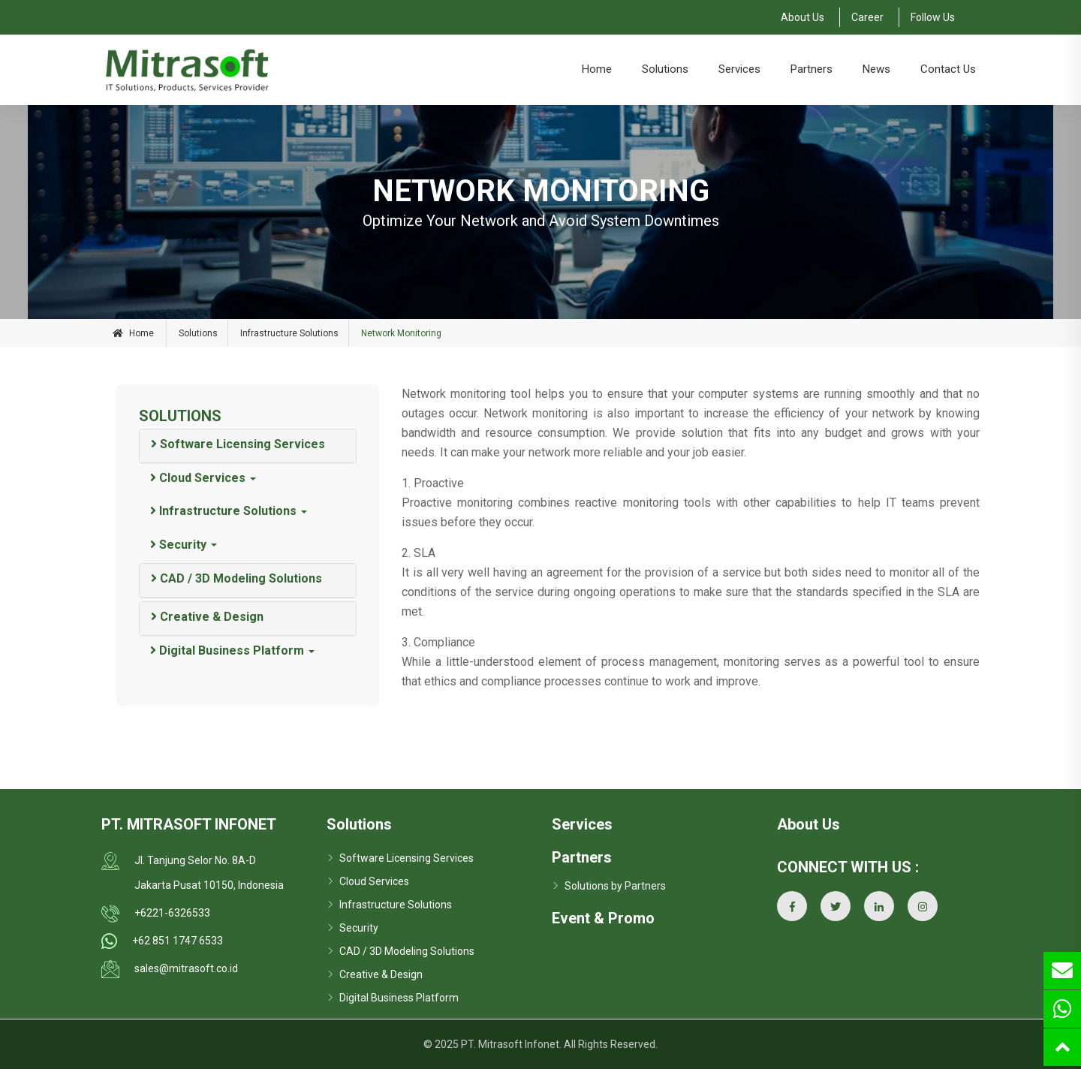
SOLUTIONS (180, 416)
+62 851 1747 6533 (177, 941)
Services (739, 69)
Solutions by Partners (615, 886)
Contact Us (948, 69)
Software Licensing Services (238, 444)
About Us (802, 17)
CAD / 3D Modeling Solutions (236, 578)
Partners (811, 69)
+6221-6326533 (172, 913)
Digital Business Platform (227, 650)
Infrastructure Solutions (289, 333)
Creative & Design (207, 617)
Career (867, 17)
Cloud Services (197, 478)
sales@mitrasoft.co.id (186, 968)
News (876, 69)
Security (178, 545)
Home (597, 69)
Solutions (665, 69)
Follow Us (933, 17)
